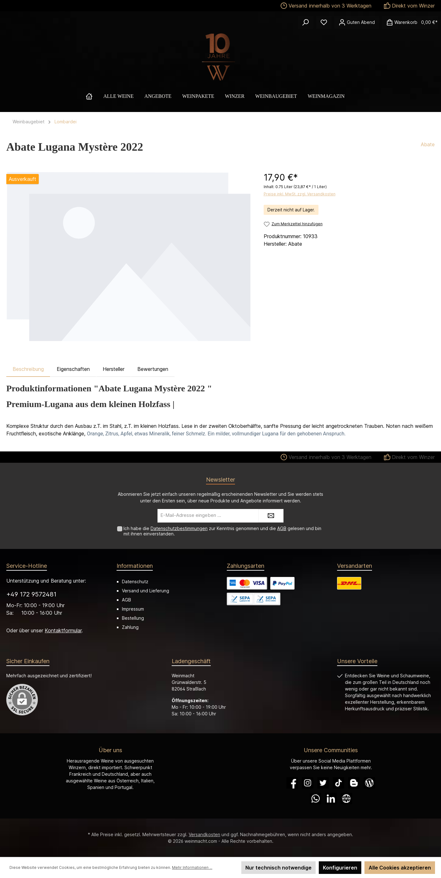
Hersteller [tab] (113, 369)
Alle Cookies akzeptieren (400, 867)
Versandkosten (204, 834)
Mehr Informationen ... (192, 867)
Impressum (133, 609)
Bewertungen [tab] (152, 369)
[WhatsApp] (315, 798)
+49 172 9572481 (31, 594)
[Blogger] (354, 783)
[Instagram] (308, 783)
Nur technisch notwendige (278, 867)
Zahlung (130, 627)
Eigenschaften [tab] (73, 369)
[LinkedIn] (331, 798)
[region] (128, 256)
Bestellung (133, 618)
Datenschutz (135, 581)
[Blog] (369, 783)
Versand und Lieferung (145, 590)
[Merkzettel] (323, 22)
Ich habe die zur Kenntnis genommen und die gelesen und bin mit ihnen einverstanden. (222, 531)
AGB (281, 528)
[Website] (346, 798)
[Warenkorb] (410, 22)
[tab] (28, 369)
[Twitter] (323, 783)
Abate (428, 144)
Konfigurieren (340, 867)
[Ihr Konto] (357, 22)
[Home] (94, 96)
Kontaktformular (63, 630)
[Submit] (271, 516)
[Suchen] (305, 22)
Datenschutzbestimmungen (179, 528)
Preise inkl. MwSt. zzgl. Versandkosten (299, 194)
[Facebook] (292, 783)
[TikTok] (338, 783)
